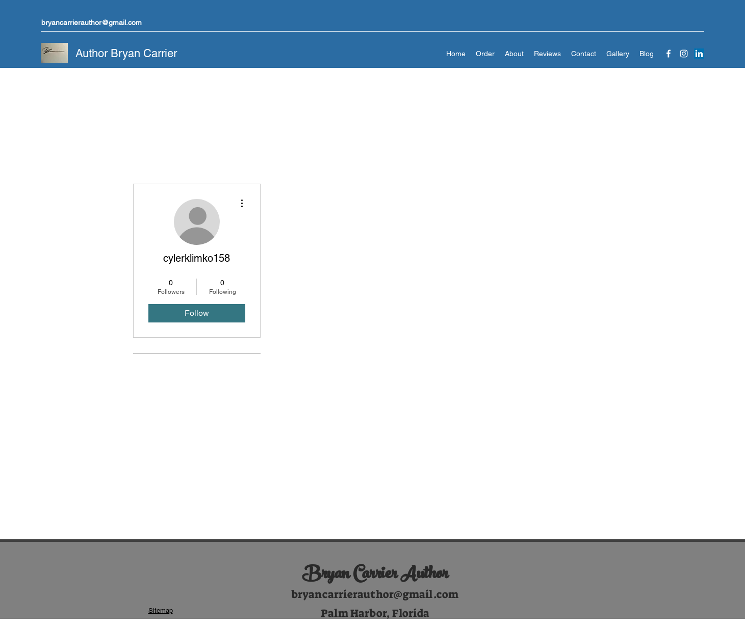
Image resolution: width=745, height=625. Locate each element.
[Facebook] (668, 53)
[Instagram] (684, 53)
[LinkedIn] (699, 53)
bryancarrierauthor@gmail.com (91, 22)
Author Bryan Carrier (126, 53)
